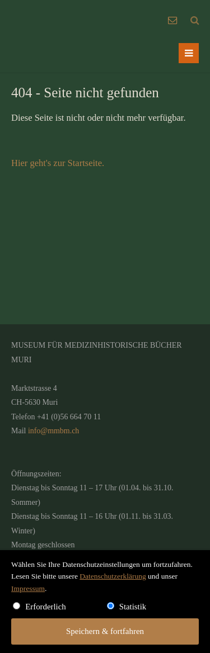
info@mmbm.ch (53, 431)
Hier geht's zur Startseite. (57, 163)
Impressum (28, 588)
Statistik (133, 606)
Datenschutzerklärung (113, 576)
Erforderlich (45, 606)
